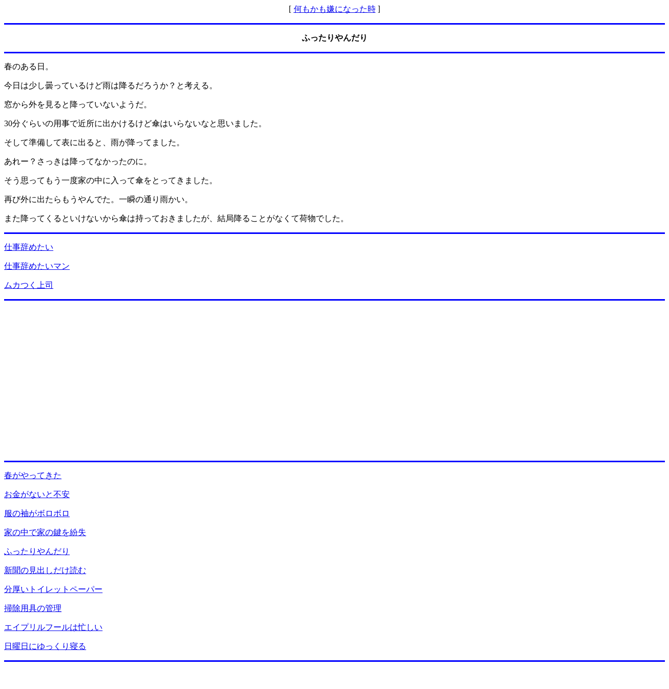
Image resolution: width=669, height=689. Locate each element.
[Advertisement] (334, 380)
